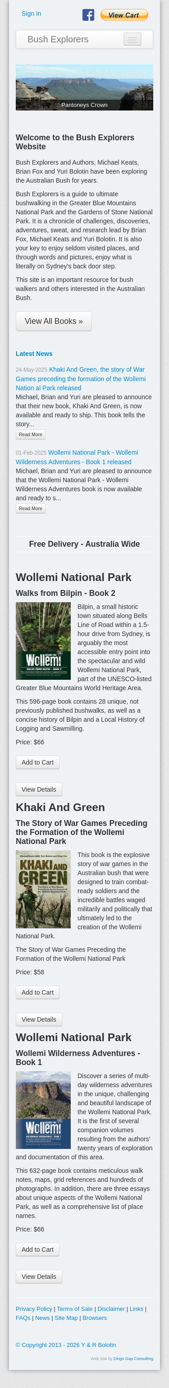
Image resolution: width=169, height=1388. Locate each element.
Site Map (66, 1317)
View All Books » (54, 321)
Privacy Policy (34, 1308)
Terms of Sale (74, 1308)
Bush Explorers (58, 39)
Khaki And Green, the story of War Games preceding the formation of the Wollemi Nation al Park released (81, 379)
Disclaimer (111, 1308)
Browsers (94, 1317)
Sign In (31, 13)
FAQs (23, 1317)
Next (146, 85)
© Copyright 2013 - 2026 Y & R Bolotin (66, 1345)
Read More (30, 434)
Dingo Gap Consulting (133, 1358)
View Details (39, 789)
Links (136, 1308)
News (42, 1317)
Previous (22, 85)
